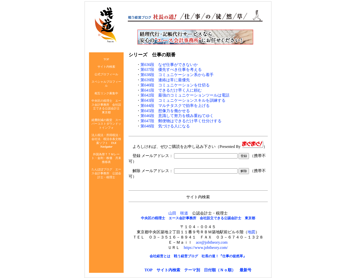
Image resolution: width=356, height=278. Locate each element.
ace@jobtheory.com (212, 242)
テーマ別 (192, 270)
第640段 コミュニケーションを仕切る (175, 85)
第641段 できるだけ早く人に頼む (171, 90)
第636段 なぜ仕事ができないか (169, 64)
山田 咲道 (178, 213)
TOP (148, 270)
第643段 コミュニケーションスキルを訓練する (182, 100)
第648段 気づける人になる (165, 126)
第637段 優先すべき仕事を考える (171, 69)
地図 (251, 232)
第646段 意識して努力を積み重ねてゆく (177, 116)
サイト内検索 (168, 270)
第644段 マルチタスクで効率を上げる (175, 105)
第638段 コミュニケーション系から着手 (177, 75)
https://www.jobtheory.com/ (206, 247)
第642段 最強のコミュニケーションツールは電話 (184, 95)
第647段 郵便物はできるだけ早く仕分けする (181, 121)
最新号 (245, 270)
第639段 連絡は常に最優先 (165, 80)
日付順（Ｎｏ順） (220, 270)
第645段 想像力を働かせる (165, 111)
